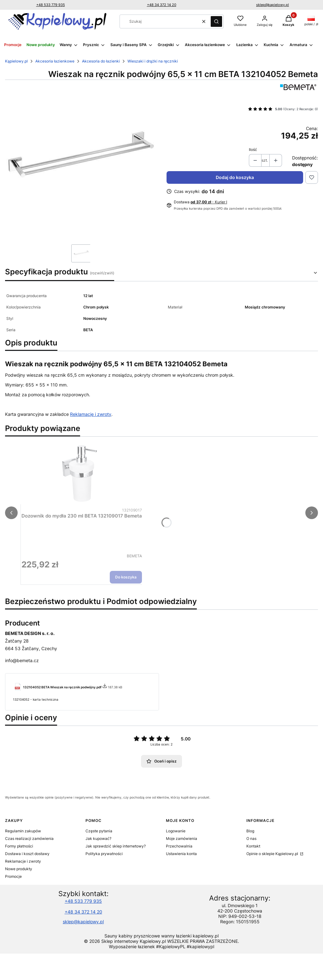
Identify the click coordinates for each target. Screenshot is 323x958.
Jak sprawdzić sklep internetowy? (115, 846)
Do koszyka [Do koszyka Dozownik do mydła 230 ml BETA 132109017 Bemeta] (126, 577)
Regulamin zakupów (23, 831)
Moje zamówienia (181, 838)
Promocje (13, 876)
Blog (250, 831)
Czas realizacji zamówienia (29, 838)
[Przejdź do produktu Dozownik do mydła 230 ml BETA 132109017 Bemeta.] (81, 474)
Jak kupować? (98, 838)
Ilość (253, 149)
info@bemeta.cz (22, 660)
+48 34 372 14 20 (161, 5)
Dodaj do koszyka (235, 177)
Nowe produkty (18, 868)
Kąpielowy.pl (16, 61)
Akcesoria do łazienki (101, 61)
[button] (216, 21)
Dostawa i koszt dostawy (27, 853)
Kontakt (253, 846)
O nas (251, 838)
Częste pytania (98, 831)
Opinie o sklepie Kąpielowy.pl (272, 853)
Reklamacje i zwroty (90, 414)
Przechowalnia (179, 846)
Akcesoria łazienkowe (54, 61)
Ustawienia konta (181, 853)
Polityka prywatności (104, 853)
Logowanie (175, 831)
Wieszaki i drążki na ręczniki (152, 61)
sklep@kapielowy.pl (272, 5)
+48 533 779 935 (50, 5)
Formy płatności (19, 846)
